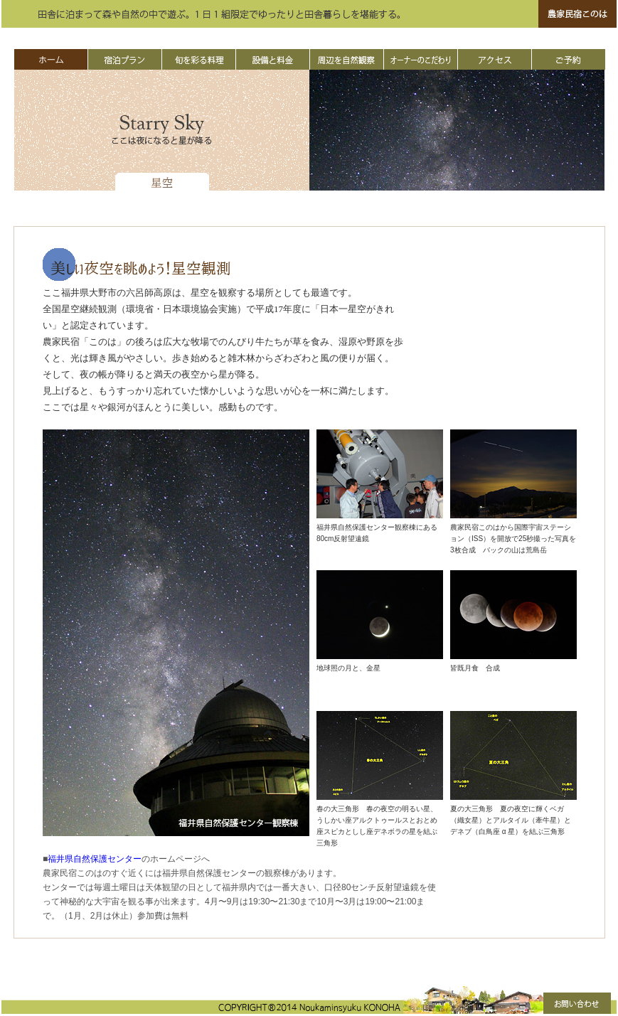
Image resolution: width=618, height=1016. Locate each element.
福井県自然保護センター (95, 859)
